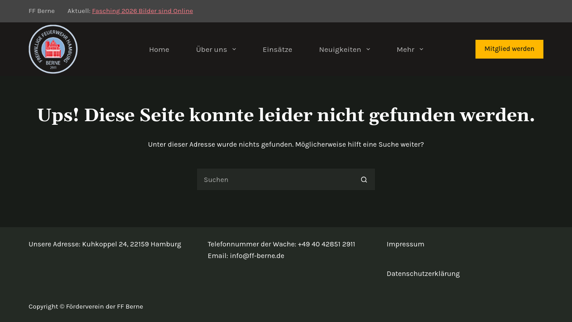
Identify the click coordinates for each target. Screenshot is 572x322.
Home (159, 49)
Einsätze (277, 49)
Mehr (412, 49)
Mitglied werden (509, 49)
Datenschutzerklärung (423, 273)
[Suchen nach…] (275, 179)
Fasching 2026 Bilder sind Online (142, 11)
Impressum (405, 244)
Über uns (218, 49)
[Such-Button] (364, 179)
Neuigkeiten (346, 49)
